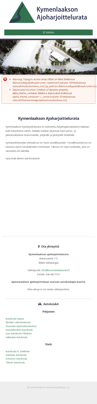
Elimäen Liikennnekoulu (18, 322)
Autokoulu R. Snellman (18, 351)
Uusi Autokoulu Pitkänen (19, 333)
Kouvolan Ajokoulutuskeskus (21, 326)
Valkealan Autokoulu (16, 337)
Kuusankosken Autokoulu (19, 329)
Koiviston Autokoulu (16, 358)
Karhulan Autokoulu (16, 355)
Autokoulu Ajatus (15, 318)
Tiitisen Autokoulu (15, 362)
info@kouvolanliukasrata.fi (55, 270)
